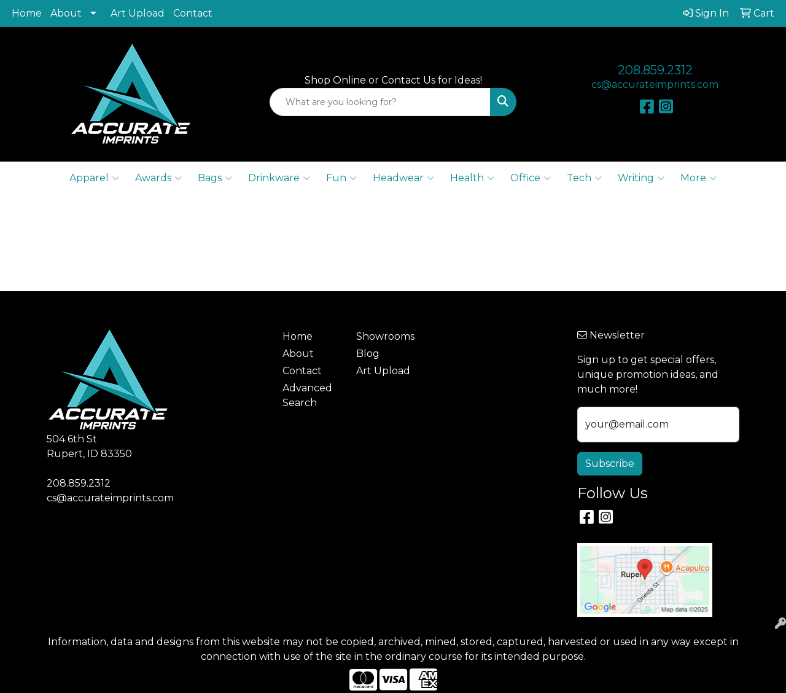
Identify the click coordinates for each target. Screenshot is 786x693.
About (66, 13)
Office (530, 178)
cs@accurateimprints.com (654, 84)
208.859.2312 (655, 70)
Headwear (403, 178)
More (698, 178)
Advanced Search (307, 395)
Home (27, 13)
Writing (641, 178)
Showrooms (385, 336)
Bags (215, 178)
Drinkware (279, 178)
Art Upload (138, 13)
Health (472, 178)
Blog (367, 353)
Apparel (94, 178)
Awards (158, 178)
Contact (192, 13)
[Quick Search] (380, 102)
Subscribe (609, 463)
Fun (341, 178)
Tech (584, 178)
